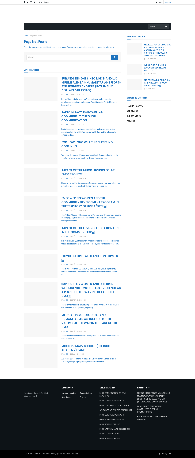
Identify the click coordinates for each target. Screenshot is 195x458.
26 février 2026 (76, 178)
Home (26, 36)
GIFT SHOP (121, 22)
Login (159, 2)
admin (66, 94)
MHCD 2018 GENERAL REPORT (112, 419)
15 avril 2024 (149, 89)
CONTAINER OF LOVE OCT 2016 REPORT (116, 410)
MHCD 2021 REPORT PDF (110, 433)
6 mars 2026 (75, 94)
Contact (46, 2)
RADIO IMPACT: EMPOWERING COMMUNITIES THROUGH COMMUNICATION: (82, 116)
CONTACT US (32, 30)
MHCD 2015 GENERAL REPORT (112, 400)
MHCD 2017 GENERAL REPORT (112, 415)
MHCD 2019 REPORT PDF (110, 424)
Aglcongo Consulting (70, 453)
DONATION (107, 22)
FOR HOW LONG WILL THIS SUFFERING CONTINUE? (87, 144)
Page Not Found (36, 36)
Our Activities (134, 116)
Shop (40, 2)
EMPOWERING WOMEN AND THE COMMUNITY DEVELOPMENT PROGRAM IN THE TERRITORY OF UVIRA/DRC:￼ (90, 202)
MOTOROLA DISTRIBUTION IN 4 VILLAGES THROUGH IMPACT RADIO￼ (157, 83)
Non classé (132, 111)
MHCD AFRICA (35, 453)
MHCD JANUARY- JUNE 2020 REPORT (115, 429)
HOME (28, 22)
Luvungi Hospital (135, 106)
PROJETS (72, 22)
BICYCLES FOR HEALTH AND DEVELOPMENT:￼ (90, 258)
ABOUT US (40, 22)
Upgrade (168, 2)
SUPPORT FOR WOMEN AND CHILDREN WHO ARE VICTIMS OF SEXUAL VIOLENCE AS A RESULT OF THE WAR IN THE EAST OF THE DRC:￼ (91, 290)
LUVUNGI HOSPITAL (89, 22)
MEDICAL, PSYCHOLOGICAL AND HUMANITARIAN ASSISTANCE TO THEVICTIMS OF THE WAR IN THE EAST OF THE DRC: (89, 321)
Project (131, 121)
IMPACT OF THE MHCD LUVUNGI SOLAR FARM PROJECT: (88, 172)
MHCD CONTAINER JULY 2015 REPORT (115, 405)
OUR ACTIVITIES (56, 22)
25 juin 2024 (75, 354)
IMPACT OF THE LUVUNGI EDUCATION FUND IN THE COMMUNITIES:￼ (91, 230)
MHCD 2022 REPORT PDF (110, 438)
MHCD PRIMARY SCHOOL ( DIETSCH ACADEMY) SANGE (85, 348)
